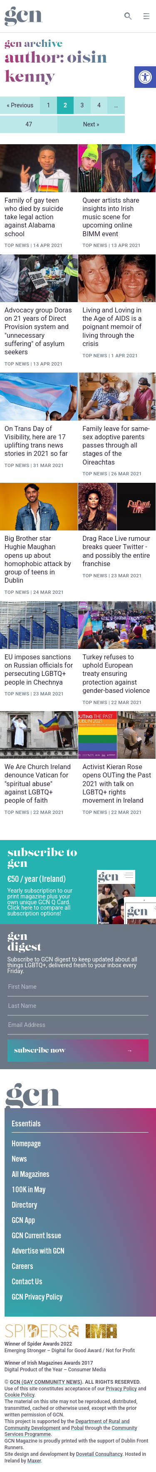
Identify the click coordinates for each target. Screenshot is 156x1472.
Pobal (77, 1428)
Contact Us (27, 1282)
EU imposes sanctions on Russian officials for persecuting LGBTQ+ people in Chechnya (39, 669)
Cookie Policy (19, 1395)
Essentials (26, 1124)
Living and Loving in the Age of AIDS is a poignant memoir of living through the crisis (111, 327)
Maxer (34, 1461)
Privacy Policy (121, 1389)
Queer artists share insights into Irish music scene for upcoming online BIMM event (110, 217)
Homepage (26, 1144)
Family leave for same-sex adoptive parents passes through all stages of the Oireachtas (116, 445)
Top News (17, 246)
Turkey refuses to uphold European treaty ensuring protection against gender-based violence (116, 674)
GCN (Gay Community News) (46, 1382)
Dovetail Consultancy (99, 1454)
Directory (24, 1206)
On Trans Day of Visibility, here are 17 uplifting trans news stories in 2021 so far (36, 441)
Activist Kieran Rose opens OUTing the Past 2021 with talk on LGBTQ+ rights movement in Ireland (116, 784)
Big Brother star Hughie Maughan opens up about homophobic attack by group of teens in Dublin (38, 559)
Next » (91, 124)
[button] (145, 77)
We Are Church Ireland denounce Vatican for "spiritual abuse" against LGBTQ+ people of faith (38, 784)
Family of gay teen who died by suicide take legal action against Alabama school (34, 217)
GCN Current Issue (36, 1236)
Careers (22, 1267)
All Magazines (31, 1175)
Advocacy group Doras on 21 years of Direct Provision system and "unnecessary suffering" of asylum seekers (38, 331)
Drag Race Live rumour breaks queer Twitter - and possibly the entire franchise (116, 551)
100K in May (28, 1190)
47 (28, 124)
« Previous (20, 105)
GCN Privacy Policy (37, 1298)
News (19, 1160)
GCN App (23, 1221)
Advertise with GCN (38, 1252)
